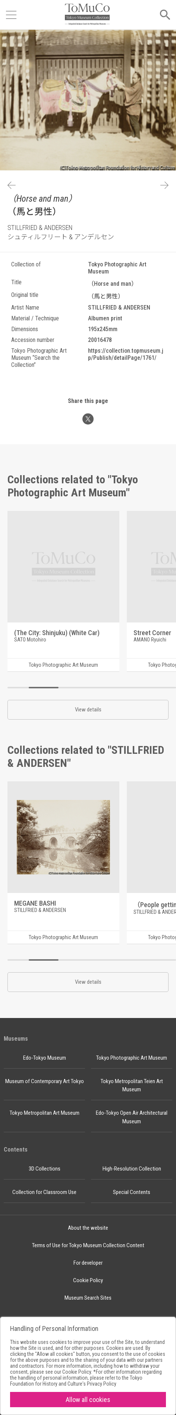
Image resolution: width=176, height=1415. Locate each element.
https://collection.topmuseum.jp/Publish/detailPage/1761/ (125, 354)
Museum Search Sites (88, 1297)
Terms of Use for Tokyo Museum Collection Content (88, 1245)
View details (88, 709)
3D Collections (44, 1168)
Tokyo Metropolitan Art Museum (44, 1113)
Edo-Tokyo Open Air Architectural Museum (131, 1117)
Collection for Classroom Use (44, 1192)
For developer (88, 1262)
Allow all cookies (88, 1399)
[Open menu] (11, 15)
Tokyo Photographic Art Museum (131, 1057)
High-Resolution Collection (132, 1168)
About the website (88, 1227)
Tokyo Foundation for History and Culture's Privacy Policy (76, 1381)
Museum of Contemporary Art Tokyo (44, 1081)
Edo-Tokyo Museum (44, 1057)
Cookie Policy (88, 1280)
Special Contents (131, 1192)
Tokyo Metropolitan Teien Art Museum (132, 1085)
